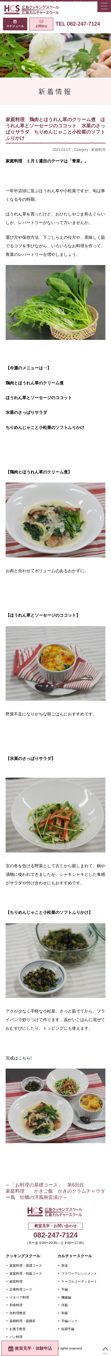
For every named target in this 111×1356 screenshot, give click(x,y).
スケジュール (15, 26)
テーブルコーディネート (79, 1281)
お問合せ (41, 26)
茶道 (64, 1265)
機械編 (66, 1297)
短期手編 (67, 1329)
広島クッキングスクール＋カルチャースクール (32, 9)
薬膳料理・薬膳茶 (22, 1321)
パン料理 (15, 1337)
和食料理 (15, 1305)
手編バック (69, 1321)
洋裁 (64, 1305)
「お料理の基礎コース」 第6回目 (47, 1184)
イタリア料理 (19, 1297)
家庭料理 (98, 150)
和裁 (64, 1313)
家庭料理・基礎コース (25, 1265)
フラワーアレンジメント (79, 1273)
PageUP (105, 1349)
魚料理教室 (17, 1313)
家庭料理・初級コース (25, 1273)
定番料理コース (20, 1289)
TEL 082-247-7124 (77, 24)
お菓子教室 (17, 1329)
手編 (64, 1289)
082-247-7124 (55, 1235)
